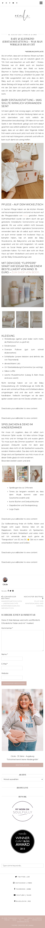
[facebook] (9, 3)
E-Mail (4, 664)
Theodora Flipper (16, 918)
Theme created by (22, 925)
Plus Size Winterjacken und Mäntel (33, 601)
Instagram (22, 883)
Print (26, 920)
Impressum (37, 920)
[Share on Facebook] (8, 591)
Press (7, 920)
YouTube (22, 895)
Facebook (22, 889)
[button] (42, 3)
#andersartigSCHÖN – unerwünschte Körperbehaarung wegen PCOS (12, 602)
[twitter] (2, 3)
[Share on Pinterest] (13, 591)
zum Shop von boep (25, 272)
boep (26, 216)
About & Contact (34, 918)
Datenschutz (23, 922)
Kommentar (7, 628)
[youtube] (13, 3)
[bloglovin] (16, 3)
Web (14, 920)
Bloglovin (22, 901)
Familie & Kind (30, 34)
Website (4, 673)
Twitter (22, 877)
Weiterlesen (22, 765)
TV (20, 920)
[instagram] (6, 3)
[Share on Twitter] (10, 591)
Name (4, 654)
